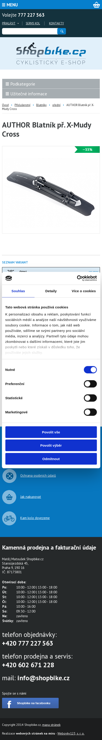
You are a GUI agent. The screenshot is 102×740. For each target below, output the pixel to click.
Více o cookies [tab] (84, 291)
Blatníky (41, 105)
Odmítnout (51, 459)
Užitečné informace (28, 93)
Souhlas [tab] (18, 291)
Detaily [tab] (51, 291)
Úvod (5, 105)
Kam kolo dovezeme (35, 518)
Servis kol (33, 23)
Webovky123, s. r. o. (71, 733)
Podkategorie (22, 84)
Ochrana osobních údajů (38, 475)
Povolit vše (51, 432)
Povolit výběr (51, 445)
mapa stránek (51, 725)
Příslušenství (22, 105)
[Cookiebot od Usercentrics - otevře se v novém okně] (77, 278)
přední (56, 105)
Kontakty (56, 23)
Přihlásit (9, 23)
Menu (12, 5)
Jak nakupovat (30, 497)
